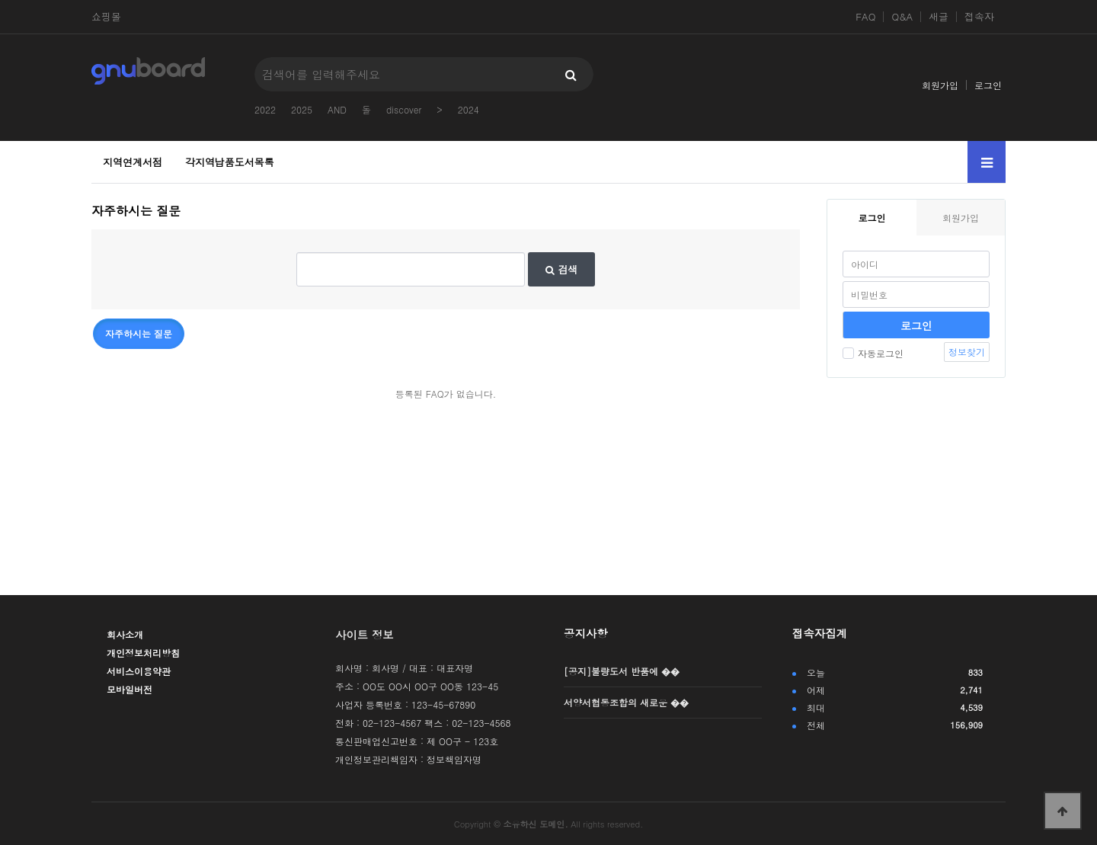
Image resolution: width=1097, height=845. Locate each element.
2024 (468, 109)
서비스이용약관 (139, 670)
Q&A (902, 16)
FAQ (865, 16)
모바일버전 (129, 689)
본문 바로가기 (0, 0)
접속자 (979, 16)
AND (337, 109)
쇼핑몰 (106, 16)
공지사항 (586, 633)
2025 (301, 109)
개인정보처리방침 (143, 652)
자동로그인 (873, 353)
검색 (561, 269)
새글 (938, 16)
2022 (265, 109)
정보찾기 (966, 351)
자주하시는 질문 (138, 333)
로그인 (988, 84)
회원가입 (940, 84)
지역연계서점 (132, 162)
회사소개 (125, 634)
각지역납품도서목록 (229, 162)
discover (403, 109)
